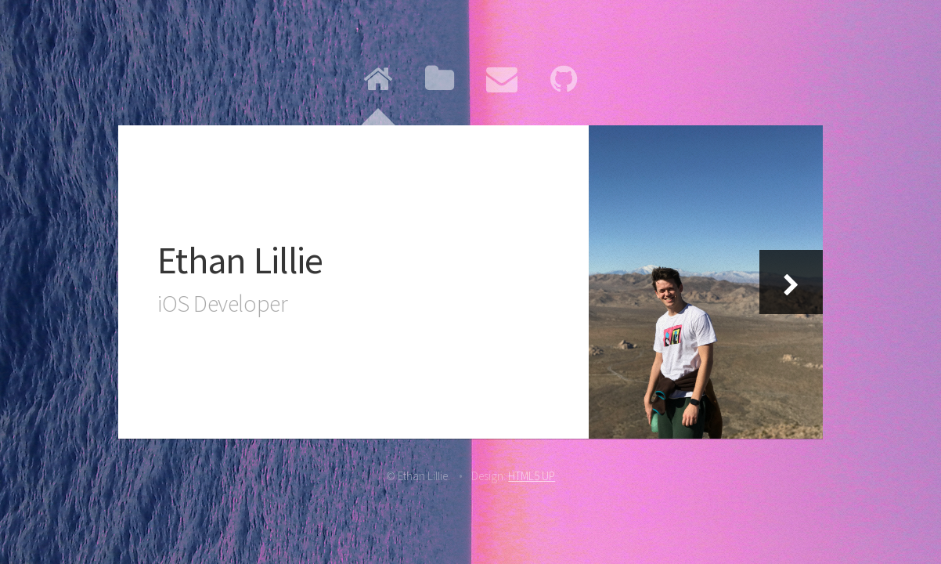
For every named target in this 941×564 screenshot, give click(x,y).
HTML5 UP (531, 475)
